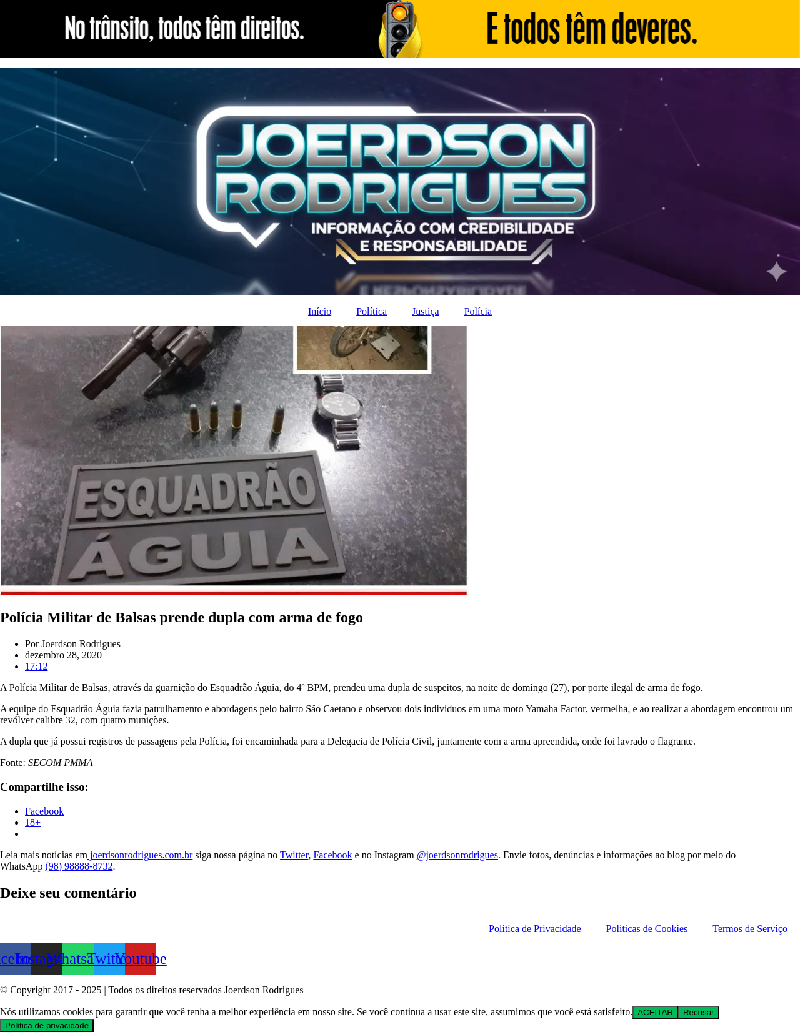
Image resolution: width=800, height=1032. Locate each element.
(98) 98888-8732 (78, 866)
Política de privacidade (47, 1025)
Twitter (294, 855)
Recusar (698, 1012)
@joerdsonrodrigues (457, 855)
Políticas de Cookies (647, 928)
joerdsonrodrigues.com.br (140, 855)
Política (371, 311)
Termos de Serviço (750, 928)
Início (319, 311)
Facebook (332, 855)
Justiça (425, 311)
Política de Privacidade (535, 928)
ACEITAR (655, 1012)
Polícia (478, 311)
